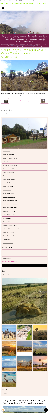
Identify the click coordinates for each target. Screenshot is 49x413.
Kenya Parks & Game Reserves (10, 204)
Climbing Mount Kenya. (9, 197)
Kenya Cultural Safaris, (8, 232)
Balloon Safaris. (7, 190)
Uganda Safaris (7, 218)
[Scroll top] (46, 410)
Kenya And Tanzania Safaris (10, 207)
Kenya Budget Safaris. (8, 172)
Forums (5, 393)
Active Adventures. (8, 175)
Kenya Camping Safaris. (9, 179)
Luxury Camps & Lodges (9, 214)
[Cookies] (3, 410)
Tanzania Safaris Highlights (9, 211)
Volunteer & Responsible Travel (11, 229)
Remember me (7, 258)
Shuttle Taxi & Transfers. (9, 236)
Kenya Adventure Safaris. (9, 168)
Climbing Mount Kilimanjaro (10, 225)
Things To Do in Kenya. (8, 154)
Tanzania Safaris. (7, 221)
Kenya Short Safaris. (8, 186)
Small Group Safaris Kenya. (10, 165)
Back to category (24, 101)
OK (24, 265)
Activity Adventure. (24, 275)
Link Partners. (6, 239)
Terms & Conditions (8, 243)
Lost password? (13, 261)
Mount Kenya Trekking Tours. (10, 200)
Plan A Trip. (6, 161)
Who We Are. (6, 151)
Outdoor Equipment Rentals (10, 158)
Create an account (5, 261)
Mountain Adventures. (8, 193)
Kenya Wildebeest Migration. (10, 183)
